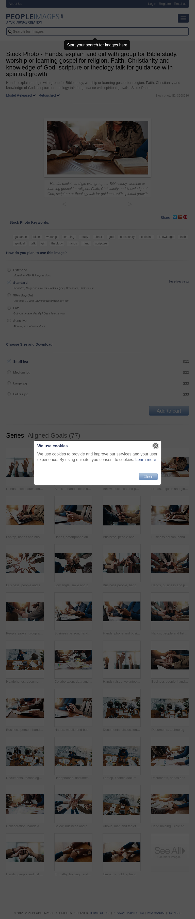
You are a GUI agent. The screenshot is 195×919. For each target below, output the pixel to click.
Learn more (145, 459)
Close (148, 476)
